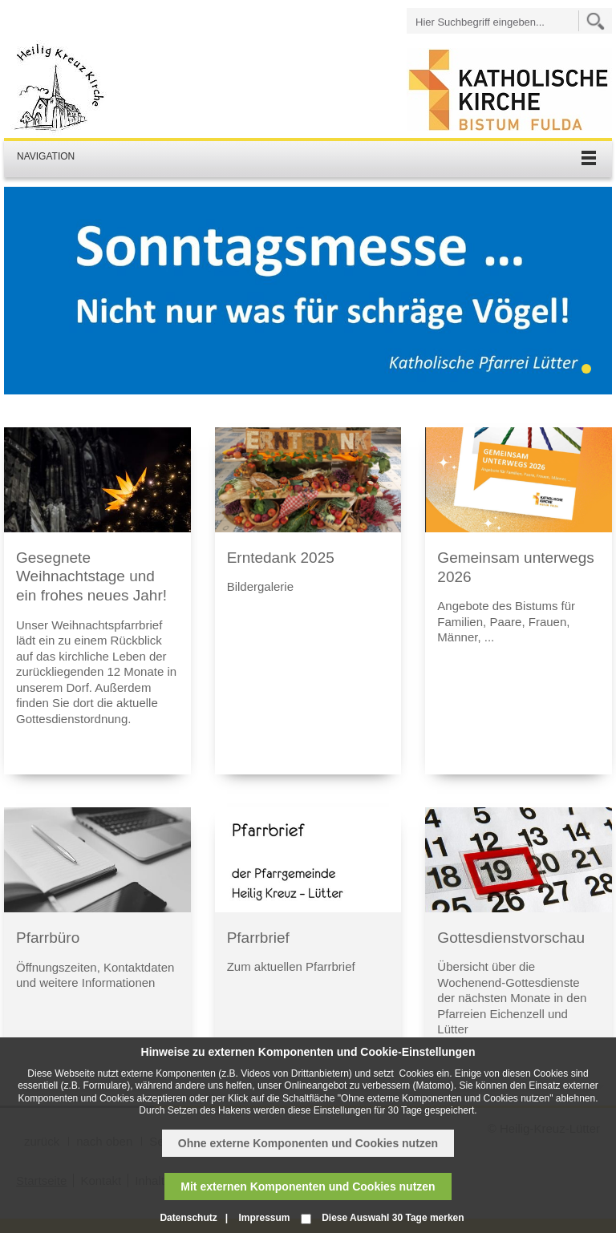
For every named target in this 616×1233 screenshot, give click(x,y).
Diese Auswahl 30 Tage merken (393, 1217)
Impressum (264, 1217)
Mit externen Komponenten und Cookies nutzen (307, 1186)
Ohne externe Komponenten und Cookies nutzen (308, 1143)
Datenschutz (188, 1217)
